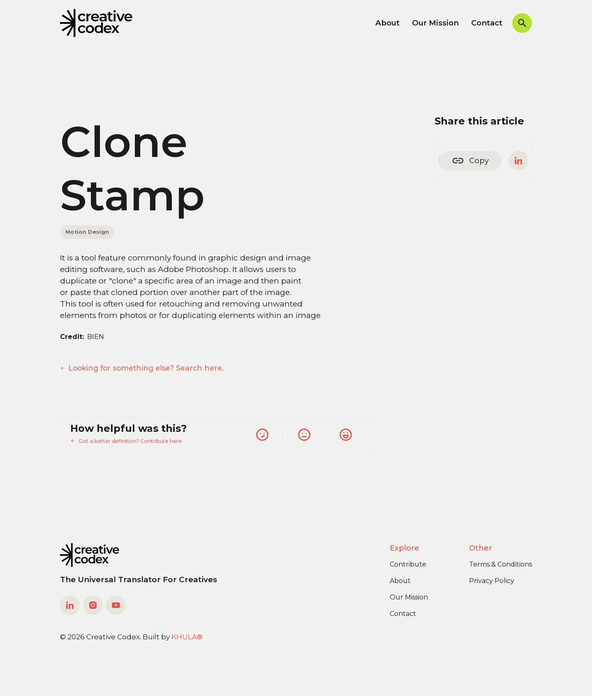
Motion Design (87, 232)
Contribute (408, 564)
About (387, 23)
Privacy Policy (491, 581)
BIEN (95, 337)
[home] (96, 23)
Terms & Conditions (500, 564)
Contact (486, 23)
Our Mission (435, 23)
